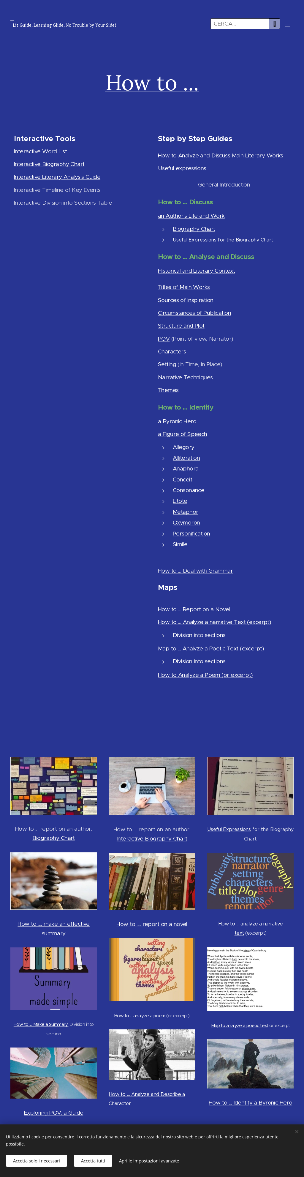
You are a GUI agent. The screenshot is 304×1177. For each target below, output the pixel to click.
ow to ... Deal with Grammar (197, 570)
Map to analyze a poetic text (239, 1025)
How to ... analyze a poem (139, 1015)
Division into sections (199, 634)
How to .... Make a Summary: (41, 1024)
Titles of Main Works (184, 287)
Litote (180, 500)
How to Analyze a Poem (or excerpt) (205, 674)
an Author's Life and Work (191, 215)
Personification (191, 533)
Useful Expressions (229, 829)
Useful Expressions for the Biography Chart (223, 240)
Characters (172, 351)
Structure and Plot (181, 325)
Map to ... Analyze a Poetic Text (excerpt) (211, 648)
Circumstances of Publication (194, 312)
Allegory (183, 446)
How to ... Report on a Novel (194, 609)
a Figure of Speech (182, 434)
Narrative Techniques (185, 377)
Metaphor (185, 511)
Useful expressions (182, 168)
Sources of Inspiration (185, 299)
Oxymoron (186, 522)
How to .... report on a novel (152, 924)
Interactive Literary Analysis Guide (57, 176)
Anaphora (185, 468)
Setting (167, 364)
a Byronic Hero (177, 421)
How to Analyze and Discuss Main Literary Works (220, 155)
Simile (180, 544)
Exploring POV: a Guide (53, 1112)
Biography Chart (194, 228)
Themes (168, 390)
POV (164, 338)
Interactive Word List (40, 151)
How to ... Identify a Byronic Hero (250, 1102)
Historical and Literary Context (196, 270)
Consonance (188, 490)
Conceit (182, 479)
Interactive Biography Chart (49, 164)
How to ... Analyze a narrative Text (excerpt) (214, 622)
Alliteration (186, 457)
